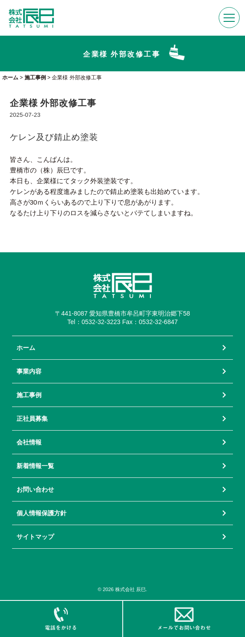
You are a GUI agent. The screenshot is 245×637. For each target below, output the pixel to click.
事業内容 (29, 371)
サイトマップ (35, 536)
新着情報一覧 (35, 465)
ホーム (26, 347)
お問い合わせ (35, 489)
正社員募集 (32, 418)
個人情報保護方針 (41, 513)
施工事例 (29, 395)
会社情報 (29, 442)
